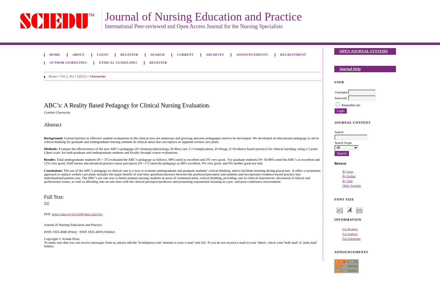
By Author (349, 176)
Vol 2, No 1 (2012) (73, 76)
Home (55, 54)
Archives (215, 54)
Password (341, 98)
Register (129, 54)
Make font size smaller (340, 209)
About (78, 54)
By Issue (347, 171)
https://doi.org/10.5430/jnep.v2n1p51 (77, 214)
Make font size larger (359, 209)
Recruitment (293, 54)
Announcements (252, 54)
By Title (347, 181)
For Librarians (351, 238)
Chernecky (98, 76)
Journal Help (350, 69)
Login (102, 54)
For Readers (350, 229)
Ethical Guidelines (118, 62)
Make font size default (349, 209)
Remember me (351, 105)
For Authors (350, 234)
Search (157, 54)
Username (341, 92)
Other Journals (351, 185)
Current (185, 54)
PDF (46, 203)
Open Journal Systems (363, 51)
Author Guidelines (68, 62)
